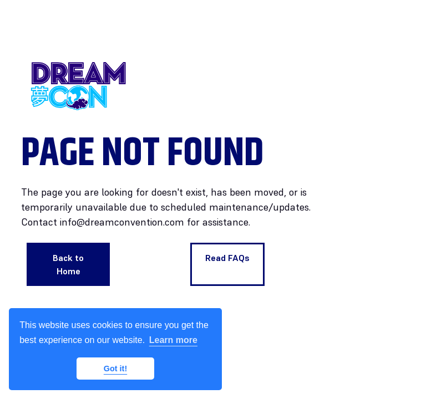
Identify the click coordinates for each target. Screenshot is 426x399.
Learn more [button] (173, 340)
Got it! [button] (115, 368)
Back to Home (68, 264)
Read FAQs (227, 257)
